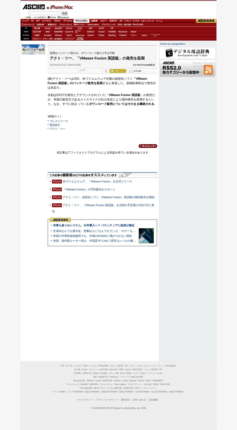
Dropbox (91, 35)
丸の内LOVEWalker (159, 392)
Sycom (69, 28)
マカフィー (37, 39)
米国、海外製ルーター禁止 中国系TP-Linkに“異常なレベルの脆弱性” (96, 240)
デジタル (67, 20)
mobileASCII (128, 388)
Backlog (112, 35)
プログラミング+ (109, 25)
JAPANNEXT (58, 38)
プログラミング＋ (135, 384)
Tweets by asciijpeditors (172, 43)
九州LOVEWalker (142, 392)
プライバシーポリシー (107, 399)
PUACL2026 (138, 25)
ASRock (90, 32)
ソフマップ (69, 39)
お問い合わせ (139, 399)
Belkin (133, 32)
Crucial (101, 32)
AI (32, 20)
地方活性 (127, 25)
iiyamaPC (58, 28)
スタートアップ (147, 21)
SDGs (120, 25)
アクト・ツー (57, 128)
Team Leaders (120, 384)
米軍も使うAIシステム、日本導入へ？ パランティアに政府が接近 (93, 225)
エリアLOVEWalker (76, 392)
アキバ (127, 20)
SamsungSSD (77, 31)
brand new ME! (137, 377)
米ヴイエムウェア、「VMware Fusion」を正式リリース (97, 181)
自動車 (94, 20)
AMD (48, 32)
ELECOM (37, 32)
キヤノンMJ (48, 39)
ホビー (103, 20)
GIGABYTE (69, 32)
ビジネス (46, 20)
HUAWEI (112, 32)
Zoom (144, 35)
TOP (62, 366)
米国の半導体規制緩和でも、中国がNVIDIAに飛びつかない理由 (92, 235)
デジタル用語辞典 (114, 388)
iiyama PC (113, 369)
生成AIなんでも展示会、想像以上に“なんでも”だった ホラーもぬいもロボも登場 (104, 230)
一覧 (105, 71)
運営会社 (125, 399)
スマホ (136, 20)
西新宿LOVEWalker (109, 392)
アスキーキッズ (27, 25)
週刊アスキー (79, 25)
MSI (90, 28)
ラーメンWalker (59, 392)
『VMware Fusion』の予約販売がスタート (89, 189)
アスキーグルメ (65, 25)
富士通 (37, 28)
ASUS (101, 28)
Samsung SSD (79, 381)
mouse (48, 28)
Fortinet (122, 35)
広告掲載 (153, 399)
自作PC (113, 20)
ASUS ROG (58, 32)
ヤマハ (133, 35)
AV (121, 20)
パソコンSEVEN (80, 28)
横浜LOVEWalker (92, 392)
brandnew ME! (80, 38)
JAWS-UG (87, 373)
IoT (38, 20)
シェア (82, 70)
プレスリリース (59, 121)
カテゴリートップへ (145, 146)
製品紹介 (55, 124)
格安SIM (40, 25)
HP (112, 28)
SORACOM (107, 381)
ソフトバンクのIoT (155, 35)
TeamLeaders (93, 25)
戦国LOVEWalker (176, 392)
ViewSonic (123, 32)
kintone (58, 35)
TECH (57, 20)
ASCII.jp (33, 6)
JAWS (36, 35)
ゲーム (159, 21)
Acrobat (47, 35)
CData (101, 35)
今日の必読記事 (85, 388)
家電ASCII (52, 25)
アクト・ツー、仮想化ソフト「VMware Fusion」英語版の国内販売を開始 (108, 197)
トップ (25, 20)
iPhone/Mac (60, 7)
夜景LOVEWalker (126, 392)
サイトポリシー (85, 399)
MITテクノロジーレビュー (146, 388)
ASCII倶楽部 (206, 21)
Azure (69, 35)
